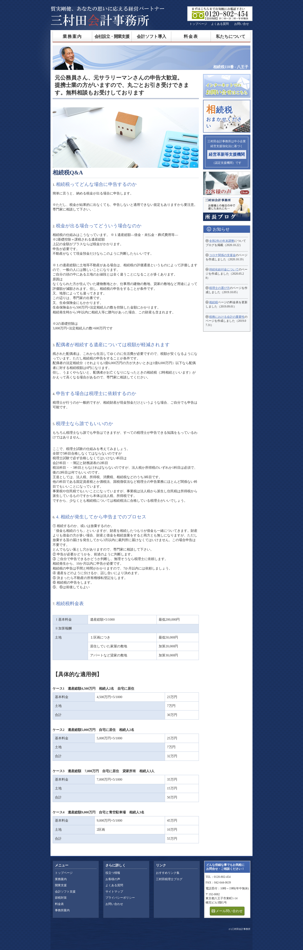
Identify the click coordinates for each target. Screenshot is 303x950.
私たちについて (230, 36)
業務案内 (72, 36)
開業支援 (61, 885)
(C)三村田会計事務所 (239, 929)
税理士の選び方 (219, 288)
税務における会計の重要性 (227, 316)
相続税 (213, 302)
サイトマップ (114, 891)
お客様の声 (112, 879)
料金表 (191, 36)
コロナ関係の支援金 (222, 255)
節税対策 (61, 897)
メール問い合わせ (229, 911)
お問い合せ (241, 23)
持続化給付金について (224, 269)
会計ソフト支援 (65, 891)
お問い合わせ (114, 904)
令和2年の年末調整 (221, 240)
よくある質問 (220, 23)
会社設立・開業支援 (111, 36)
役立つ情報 (112, 872)
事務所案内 (62, 910)
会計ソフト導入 (151, 36)
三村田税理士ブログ (169, 879)
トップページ (198, 23)
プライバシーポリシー (120, 897)
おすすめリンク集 (167, 872)
